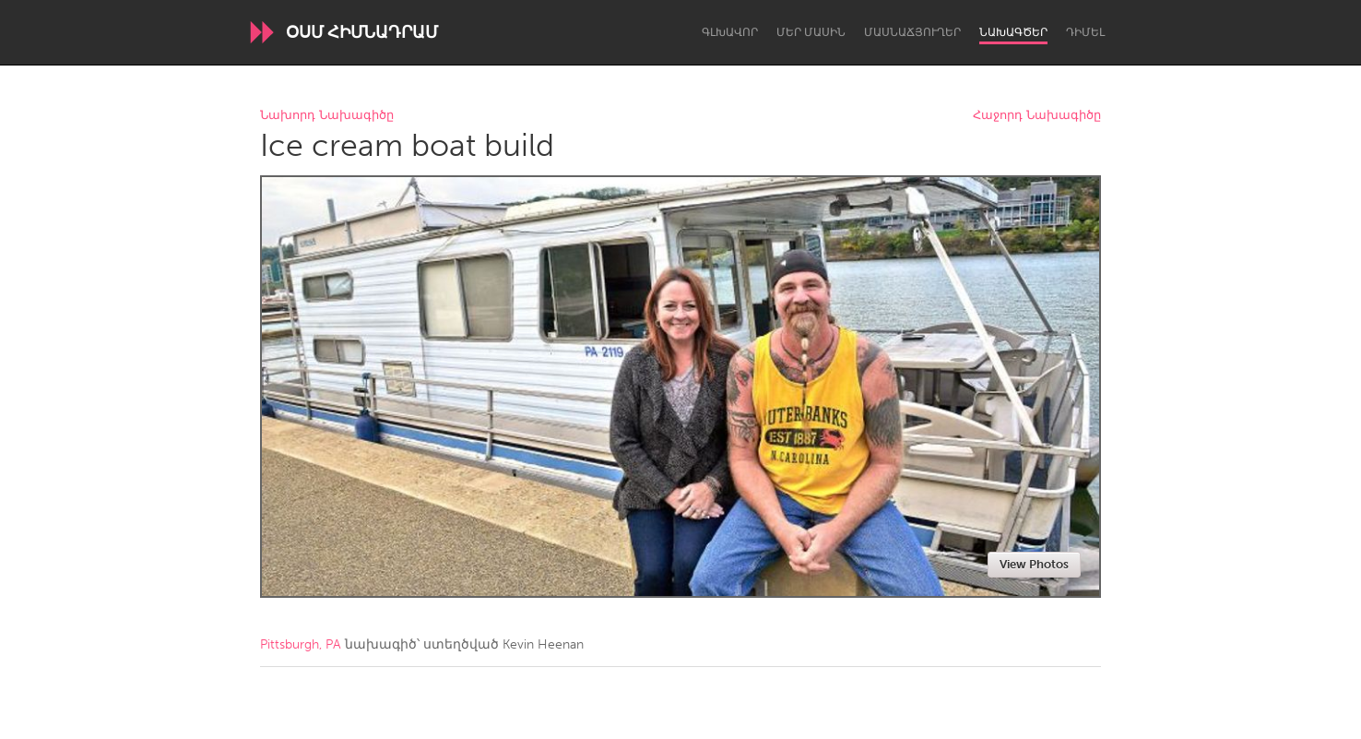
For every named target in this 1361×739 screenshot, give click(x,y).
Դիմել (1085, 32)
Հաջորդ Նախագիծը (1037, 116)
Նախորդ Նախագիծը (327, 116)
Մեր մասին (811, 32)
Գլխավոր (730, 32)
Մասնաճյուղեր (912, 32)
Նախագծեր (1013, 32)
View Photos (1034, 564)
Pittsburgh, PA (300, 644)
